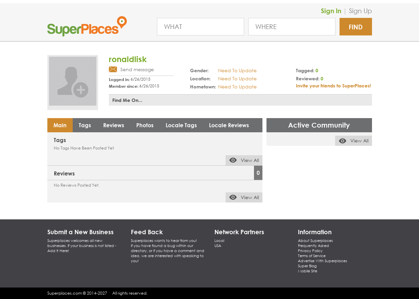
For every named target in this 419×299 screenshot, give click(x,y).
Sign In (331, 11)
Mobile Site (307, 271)
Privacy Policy (310, 250)
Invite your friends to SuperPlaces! (333, 85)
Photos (145, 125)
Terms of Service (312, 256)
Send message (137, 69)
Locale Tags (181, 125)
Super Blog (307, 266)
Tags (85, 125)
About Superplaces (315, 240)
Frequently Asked (313, 245)
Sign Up (360, 11)
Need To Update (237, 70)
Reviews (113, 125)
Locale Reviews (229, 125)
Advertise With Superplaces (322, 261)
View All (250, 160)
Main (60, 125)
